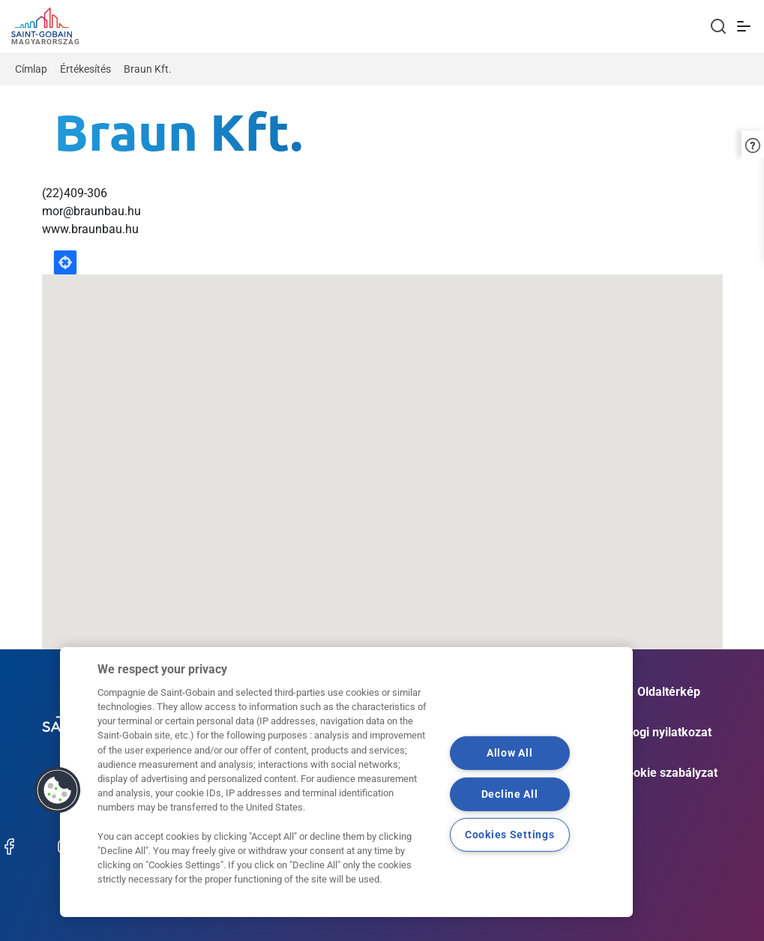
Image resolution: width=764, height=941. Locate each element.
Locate (65, 262)
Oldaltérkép (668, 692)
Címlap (31, 69)
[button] (753, 143)
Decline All (509, 793)
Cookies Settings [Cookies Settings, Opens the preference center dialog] (510, 835)
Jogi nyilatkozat (669, 732)
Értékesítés (85, 69)
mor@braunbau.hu (91, 211)
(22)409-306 (74, 193)
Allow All (509, 753)
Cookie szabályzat (668, 773)
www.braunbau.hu (90, 229)
